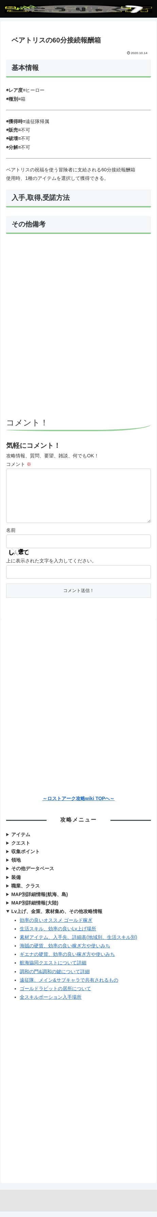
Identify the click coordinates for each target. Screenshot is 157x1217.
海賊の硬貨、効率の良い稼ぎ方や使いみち (65, 951)
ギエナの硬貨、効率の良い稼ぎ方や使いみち (67, 959)
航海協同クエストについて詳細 (53, 968)
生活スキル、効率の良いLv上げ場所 (58, 934)
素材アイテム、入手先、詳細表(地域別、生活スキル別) (78, 942)
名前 (11, 535)
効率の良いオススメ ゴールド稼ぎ (56, 925)
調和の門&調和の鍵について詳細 (54, 977)
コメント (18, 464)
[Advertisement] (78, 326)
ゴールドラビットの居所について (55, 994)
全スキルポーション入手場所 (51, 1002)
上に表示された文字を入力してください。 (51, 566)
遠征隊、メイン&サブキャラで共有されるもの (69, 985)
